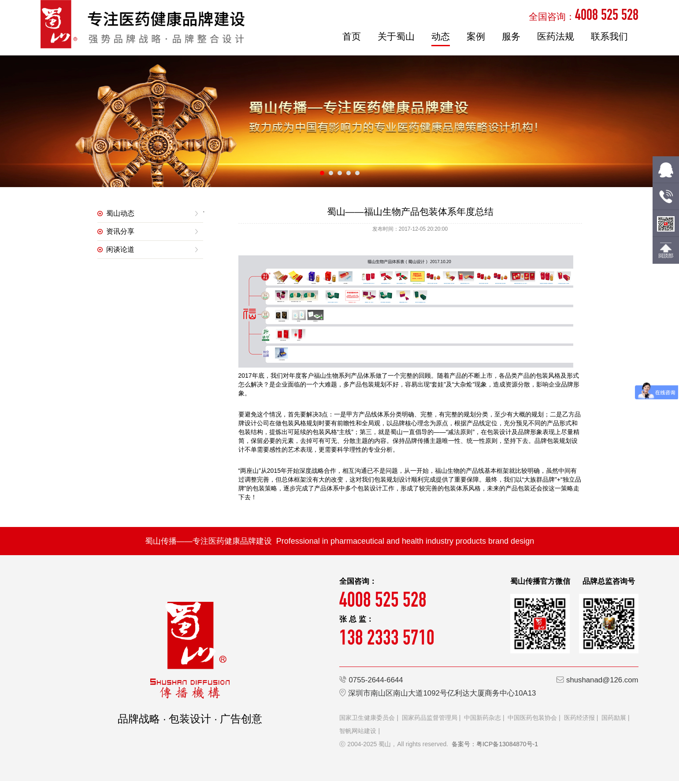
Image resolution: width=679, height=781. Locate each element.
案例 (476, 36)
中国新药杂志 (482, 717)
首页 (351, 36)
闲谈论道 (120, 249)
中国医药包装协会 (532, 717)
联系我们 (609, 36)
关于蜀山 (396, 36)
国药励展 (613, 717)
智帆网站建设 (357, 730)
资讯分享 (120, 231)
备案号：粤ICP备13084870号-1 (495, 744)
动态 (440, 36)
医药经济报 (579, 717)
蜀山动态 (120, 213)
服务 (511, 36)
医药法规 (555, 36)
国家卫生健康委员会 (367, 717)
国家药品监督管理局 (429, 717)
